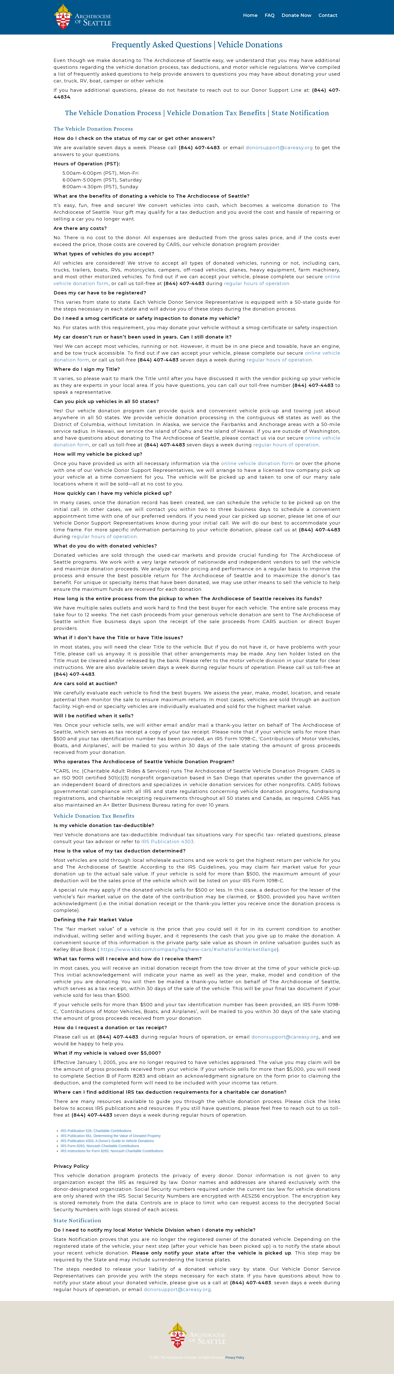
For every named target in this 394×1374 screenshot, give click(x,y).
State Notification (300, 112)
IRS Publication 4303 (167, 841)
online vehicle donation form (257, 463)
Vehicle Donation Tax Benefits (216, 112)
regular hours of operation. (257, 283)
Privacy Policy (234, 1357)
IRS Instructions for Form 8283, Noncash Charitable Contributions (112, 1151)
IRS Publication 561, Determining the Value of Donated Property (111, 1136)
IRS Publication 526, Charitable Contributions (96, 1131)
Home (250, 15)
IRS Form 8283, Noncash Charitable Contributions (100, 1146)
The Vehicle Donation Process (113, 112)
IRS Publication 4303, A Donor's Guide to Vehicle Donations (107, 1141)
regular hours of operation (279, 360)
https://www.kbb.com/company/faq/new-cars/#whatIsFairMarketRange (189, 949)
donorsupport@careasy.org (279, 147)
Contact (328, 15)
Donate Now (296, 15)
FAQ (269, 15)
